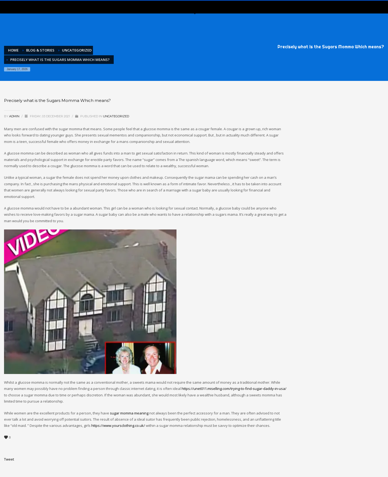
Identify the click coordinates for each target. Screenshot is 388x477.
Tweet (9, 459)
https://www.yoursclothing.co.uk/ (118, 425)
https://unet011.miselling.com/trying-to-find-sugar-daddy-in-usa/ (234, 388)
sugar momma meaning (129, 413)
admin (14, 116)
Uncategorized (116, 116)
